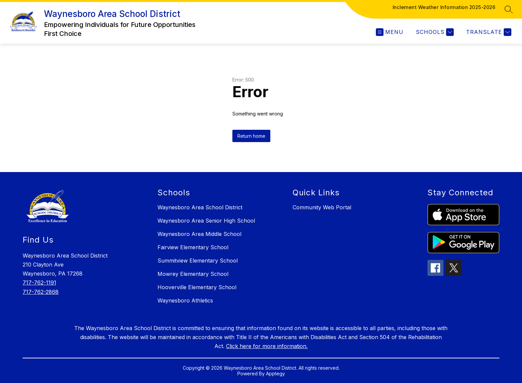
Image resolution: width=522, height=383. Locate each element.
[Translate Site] (487, 32)
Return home (251, 136)
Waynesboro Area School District (199, 207)
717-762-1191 (39, 282)
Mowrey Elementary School (192, 274)
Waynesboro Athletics (185, 300)
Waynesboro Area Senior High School (206, 220)
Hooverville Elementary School (196, 287)
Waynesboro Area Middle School (199, 234)
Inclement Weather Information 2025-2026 (444, 7)
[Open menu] (389, 32)
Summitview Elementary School (197, 260)
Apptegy (275, 373)
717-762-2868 (41, 291)
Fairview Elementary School (192, 247)
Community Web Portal (322, 207)
